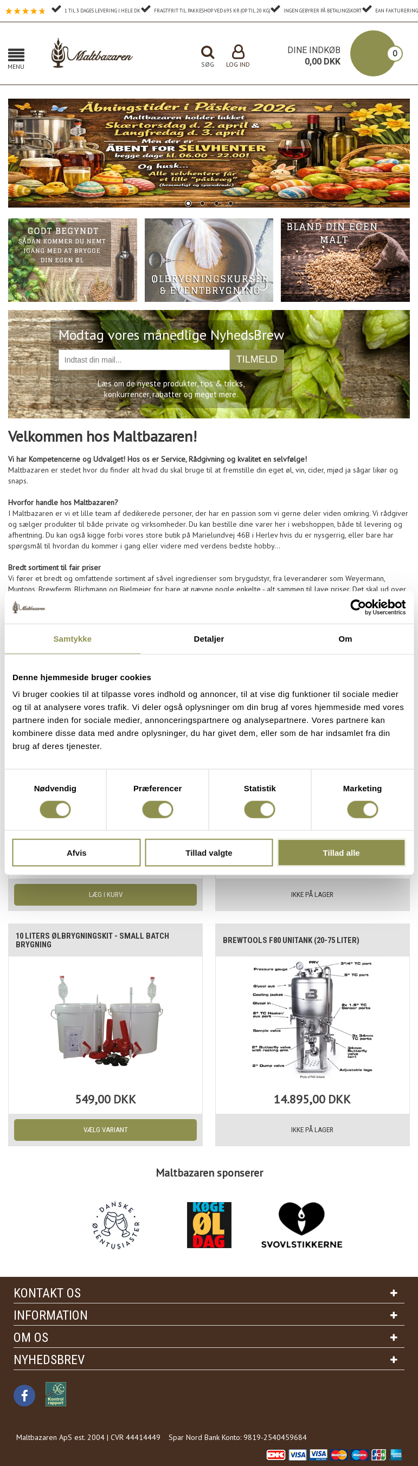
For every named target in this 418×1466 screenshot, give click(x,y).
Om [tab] (345, 638)
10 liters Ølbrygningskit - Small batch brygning (95, 940)
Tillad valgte (208, 852)
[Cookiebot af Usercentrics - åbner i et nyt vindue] (358, 607)
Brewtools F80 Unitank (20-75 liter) (294, 940)
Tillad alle (341, 852)
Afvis (77, 852)
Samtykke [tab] (72, 638)
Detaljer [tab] (209, 638)
